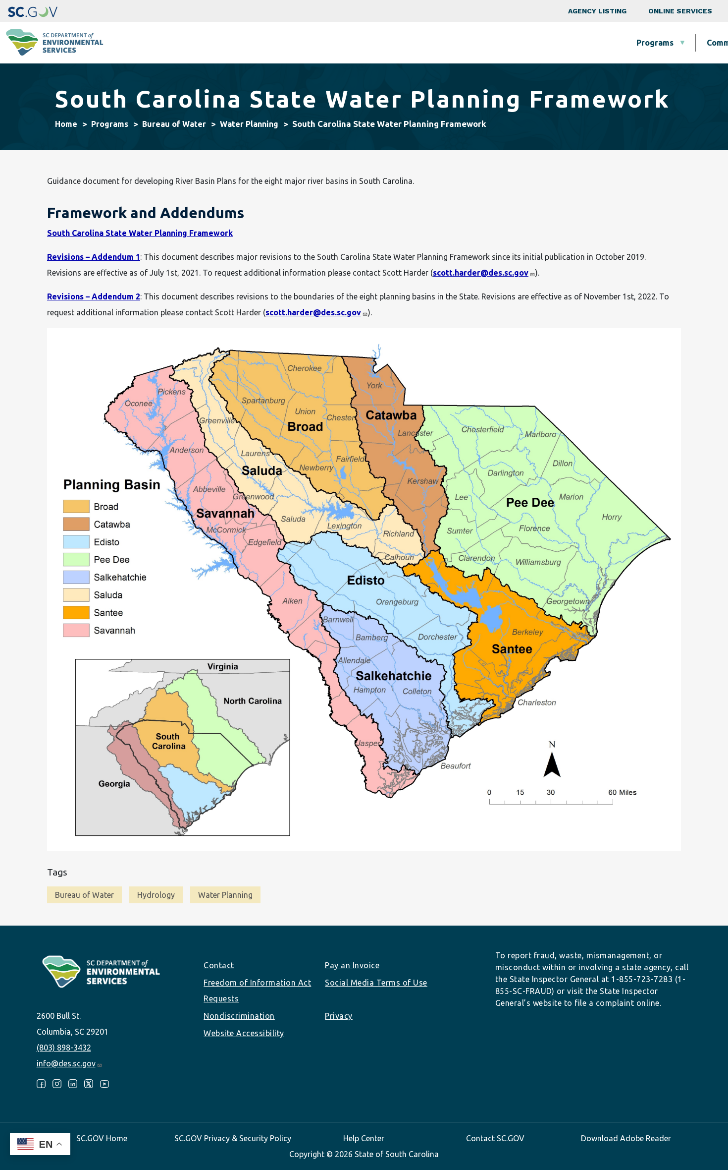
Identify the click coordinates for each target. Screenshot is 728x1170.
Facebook (41, 1083)
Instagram (56, 1083)
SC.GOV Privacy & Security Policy (232, 1138)
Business (384, 42)
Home (66, 123)
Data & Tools (577, 42)
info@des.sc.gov (70, 1063)
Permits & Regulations (477, 42)
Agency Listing (597, 11)
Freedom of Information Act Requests (257, 990)
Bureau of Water (174, 123)
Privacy (339, 1015)
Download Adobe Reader (626, 1138)
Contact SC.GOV (495, 1138)
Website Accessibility (244, 1033)
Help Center (363, 1138)
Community (312, 42)
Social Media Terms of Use (376, 982)
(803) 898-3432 (64, 1047)
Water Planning (249, 123)
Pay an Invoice (352, 965)
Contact (219, 965)
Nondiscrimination (239, 1015)
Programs (238, 42)
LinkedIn (72, 1083)
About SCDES (661, 42)
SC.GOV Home (101, 1138)
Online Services (680, 11)
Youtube (104, 1083)
